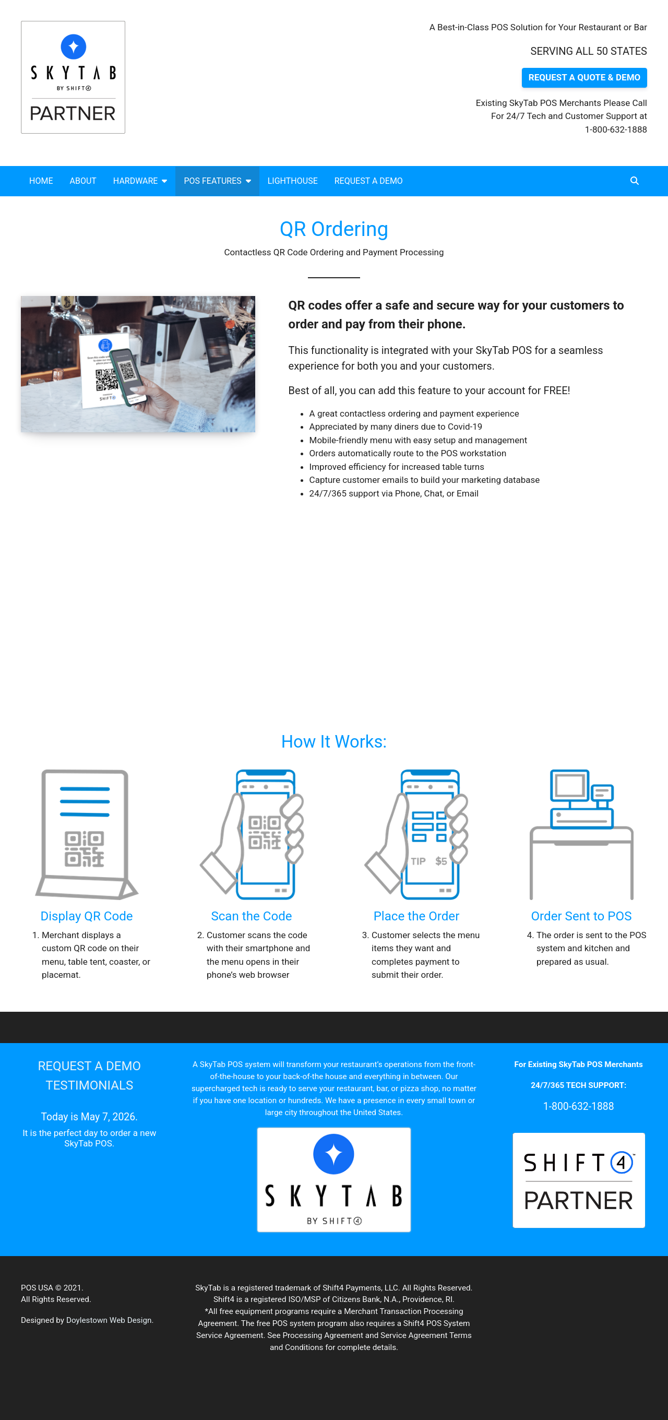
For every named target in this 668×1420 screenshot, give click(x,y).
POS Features (217, 181)
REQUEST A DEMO (89, 1066)
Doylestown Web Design (109, 1320)
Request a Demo (369, 181)
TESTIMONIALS (89, 1085)
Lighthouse (293, 181)
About (82, 181)
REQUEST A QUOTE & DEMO (584, 77)
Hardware (140, 181)
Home (41, 181)
